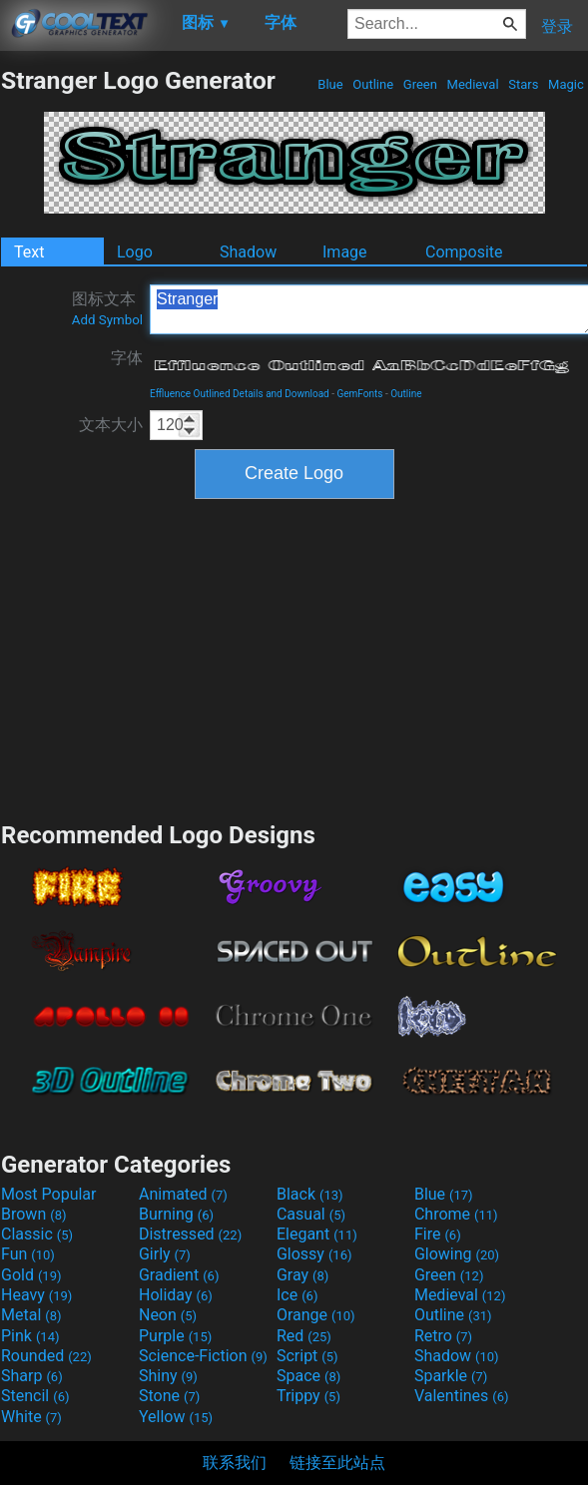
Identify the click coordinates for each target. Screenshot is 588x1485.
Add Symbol (107, 319)
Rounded (46, 1355)
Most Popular (49, 1194)
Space (308, 1375)
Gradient (179, 1274)
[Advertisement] (294, 657)
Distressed (190, 1234)
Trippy (308, 1395)
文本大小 (111, 424)
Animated (183, 1194)
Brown (33, 1214)
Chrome (456, 1214)
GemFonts (359, 393)
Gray (302, 1274)
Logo (135, 252)
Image (344, 252)
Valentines (461, 1395)
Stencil (35, 1395)
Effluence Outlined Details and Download (239, 393)
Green (420, 84)
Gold (31, 1274)
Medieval (472, 84)
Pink (30, 1335)
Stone (169, 1395)
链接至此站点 (337, 1462)
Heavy (36, 1294)
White (31, 1416)
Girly (165, 1253)
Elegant (317, 1234)
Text (29, 252)
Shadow (248, 252)
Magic (566, 84)
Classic (37, 1234)
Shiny (168, 1375)
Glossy (314, 1253)
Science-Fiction (203, 1355)
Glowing (456, 1253)
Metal (31, 1314)
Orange (316, 1314)
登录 (557, 26)
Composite (464, 252)
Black (310, 1194)
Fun (28, 1253)
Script (307, 1355)
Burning (176, 1214)
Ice (297, 1294)
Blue (330, 84)
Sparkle (450, 1375)
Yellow (176, 1416)
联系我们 (235, 1462)
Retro (443, 1335)
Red (304, 1335)
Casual (311, 1214)
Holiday (176, 1294)
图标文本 (107, 308)
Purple (175, 1335)
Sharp (32, 1375)
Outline (372, 84)
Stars (523, 84)
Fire (437, 1234)
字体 (127, 357)
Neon (168, 1314)
